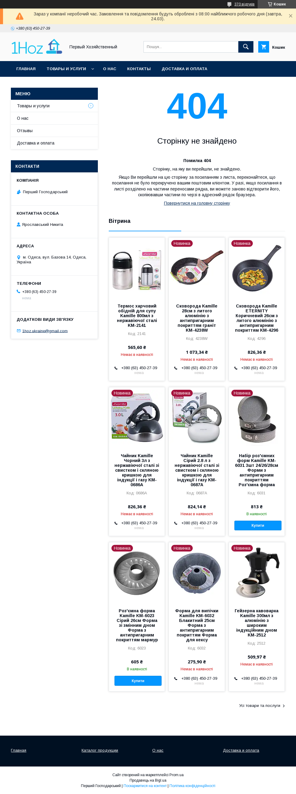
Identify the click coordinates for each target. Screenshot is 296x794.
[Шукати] (245, 47)
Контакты (139, 69)
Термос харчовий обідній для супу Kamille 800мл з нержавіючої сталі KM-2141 (137, 316)
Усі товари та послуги (259, 705)
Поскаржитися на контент (145, 786)
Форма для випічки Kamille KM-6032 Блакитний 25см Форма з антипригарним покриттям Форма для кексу (196, 625)
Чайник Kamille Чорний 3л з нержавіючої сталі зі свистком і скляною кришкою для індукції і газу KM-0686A (136, 470)
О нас (109, 69)
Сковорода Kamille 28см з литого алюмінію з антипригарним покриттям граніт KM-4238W (196, 318)
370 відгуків (244, 4)
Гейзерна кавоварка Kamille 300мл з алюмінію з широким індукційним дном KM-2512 (256, 622)
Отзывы (25, 130)
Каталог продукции (100, 750)
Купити (258, 525)
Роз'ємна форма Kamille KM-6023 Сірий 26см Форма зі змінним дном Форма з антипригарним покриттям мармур (137, 625)
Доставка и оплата (184, 69)
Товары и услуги (66, 69)
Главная (26, 69)
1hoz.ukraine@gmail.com (45, 330)
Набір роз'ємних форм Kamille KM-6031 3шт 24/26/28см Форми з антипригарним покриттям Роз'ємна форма (256, 470)
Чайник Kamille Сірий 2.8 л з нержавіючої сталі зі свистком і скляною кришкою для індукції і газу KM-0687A (197, 470)
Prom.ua (176, 775)
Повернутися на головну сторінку (197, 203)
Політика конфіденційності (192, 786)
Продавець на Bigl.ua (148, 780)
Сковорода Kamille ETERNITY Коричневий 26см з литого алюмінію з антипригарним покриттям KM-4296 (256, 318)
